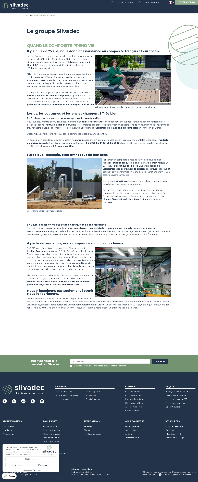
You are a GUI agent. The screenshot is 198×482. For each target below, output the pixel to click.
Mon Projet (50, 421)
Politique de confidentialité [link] (31, 470)
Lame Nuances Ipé (63, 391)
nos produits (79, 140)
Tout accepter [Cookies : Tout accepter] (31, 459)
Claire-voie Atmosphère (176, 395)
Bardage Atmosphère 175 (177, 391)
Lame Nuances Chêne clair (67, 395)
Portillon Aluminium (134, 399)
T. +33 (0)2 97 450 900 (28, 475)
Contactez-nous (150, 2)
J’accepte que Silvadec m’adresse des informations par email (100, 366)
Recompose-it (185, 9)
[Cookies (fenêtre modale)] (9, 476)
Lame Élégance (93, 391)
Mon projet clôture (51, 438)
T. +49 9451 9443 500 (99, 475)
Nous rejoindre (131, 430)
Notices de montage (174, 438)
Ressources (165, 9)
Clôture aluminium (133, 395)
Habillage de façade (92, 434)
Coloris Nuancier (93, 399)
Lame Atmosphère (63, 399)
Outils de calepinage (174, 426)
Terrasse (60, 386)
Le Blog (128, 434)
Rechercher (165, 2)
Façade (170, 386)
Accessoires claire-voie (175, 403)
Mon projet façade (51, 441)
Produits (86, 9)
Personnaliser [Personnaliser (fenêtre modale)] (44, 465)
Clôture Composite (133, 391)
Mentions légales (149, 475)
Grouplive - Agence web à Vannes (176, 475)
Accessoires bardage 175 (176, 399)
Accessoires (91, 395)
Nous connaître (122, 9)
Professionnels (12, 421)
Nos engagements (133, 426)
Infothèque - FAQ (173, 434)
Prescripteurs (8, 434)
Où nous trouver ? (124, 2)
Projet (103, 9)
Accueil (29, 15)
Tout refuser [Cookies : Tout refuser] (18, 465)
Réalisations (145, 9)
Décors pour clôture (134, 403)
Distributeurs (8, 426)
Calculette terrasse (51, 434)
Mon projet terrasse (51, 430)
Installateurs (8, 430)
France (170, 2)
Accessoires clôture (133, 407)
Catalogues (170, 430)
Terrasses (88, 426)
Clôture (130, 386)
